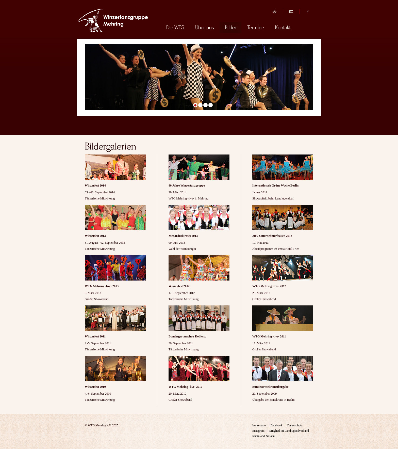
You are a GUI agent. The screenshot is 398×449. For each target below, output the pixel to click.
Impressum (259, 425)
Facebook (277, 425)
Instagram (258, 430)
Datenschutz (294, 425)
